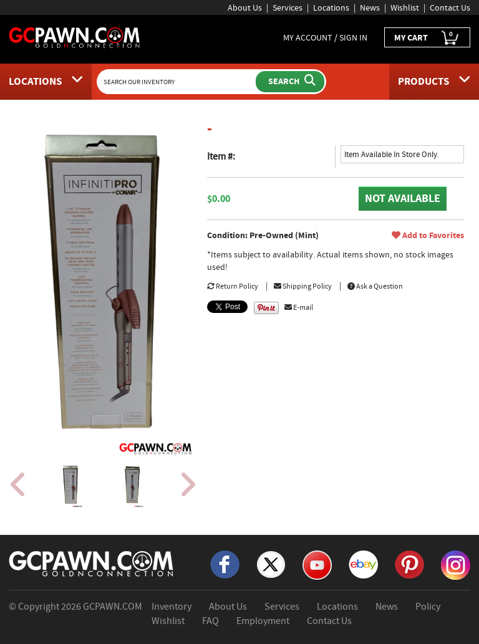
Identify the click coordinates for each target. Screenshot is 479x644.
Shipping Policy (303, 286)
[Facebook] (225, 563)
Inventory (171, 606)
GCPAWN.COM (112, 606)
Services (287, 7)
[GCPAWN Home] (92, 563)
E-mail (298, 307)
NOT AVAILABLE (402, 198)
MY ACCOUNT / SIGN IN (325, 37)
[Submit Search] (290, 81)
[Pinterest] (409, 563)
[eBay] (363, 563)
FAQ (210, 621)
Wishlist (404, 7)
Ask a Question (375, 286)
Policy (427, 606)
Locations (331, 7)
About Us (245, 7)
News (370, 7)
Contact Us (450, 7)
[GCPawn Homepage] (75, 36)
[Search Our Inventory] (177, 81)
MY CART (427, 37)
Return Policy (232, 286)
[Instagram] (455, 564)
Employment (262, 621)
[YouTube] (317, 564)
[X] (271, 563)
